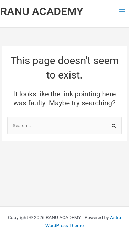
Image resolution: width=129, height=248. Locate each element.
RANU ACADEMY (41, 11)
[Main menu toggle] (122, 11)
